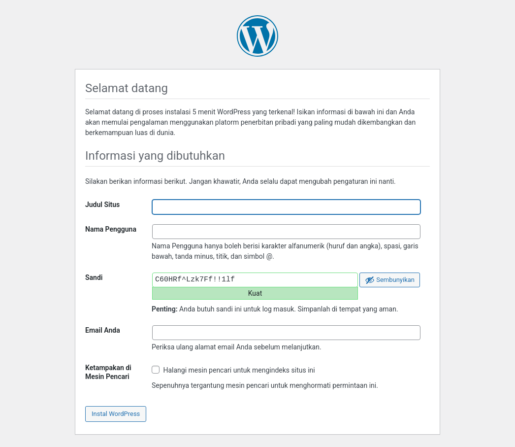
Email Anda (102, 330)
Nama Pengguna (110, 229)
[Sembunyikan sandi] (389, 280)
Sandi (93, 277)
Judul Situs (102, 204)
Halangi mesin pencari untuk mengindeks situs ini (233, 370)
